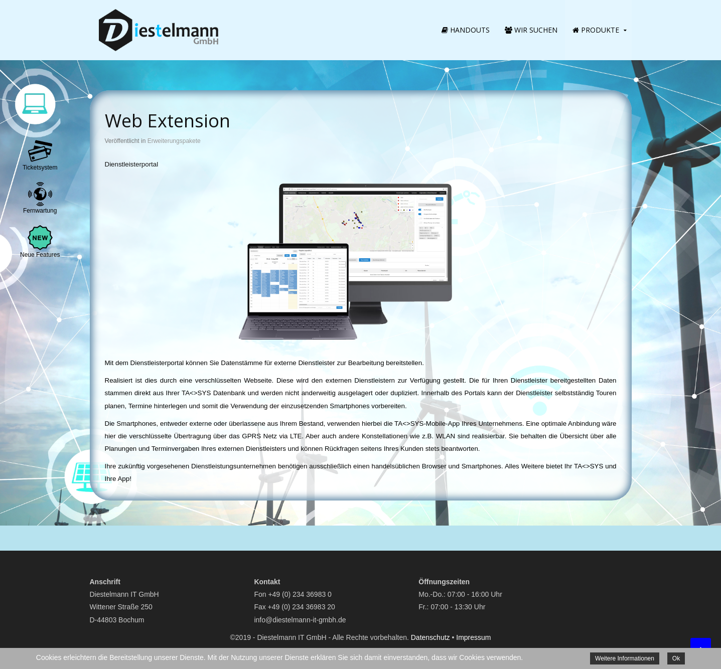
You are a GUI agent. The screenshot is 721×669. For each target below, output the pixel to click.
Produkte (595, 30)
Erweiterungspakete (174, 140)
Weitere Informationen (624, 658)
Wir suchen (531, 30)
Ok (676, 658)
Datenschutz (430, 637)
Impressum (473, 637)
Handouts (466, 30)
